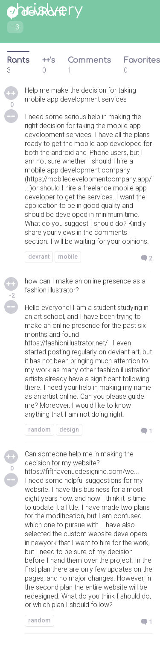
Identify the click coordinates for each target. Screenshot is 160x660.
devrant (38, 256)
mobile (68, 256)
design (69, 429)
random (39, 429)
